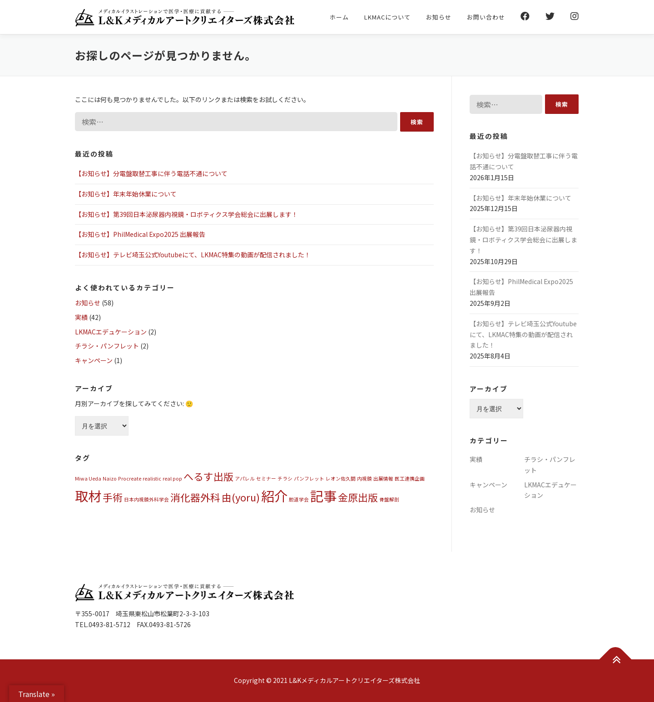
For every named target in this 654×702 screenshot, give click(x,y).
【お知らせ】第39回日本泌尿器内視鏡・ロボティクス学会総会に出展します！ (186, 214)
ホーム (339, 17)
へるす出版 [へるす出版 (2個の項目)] (208, 476)
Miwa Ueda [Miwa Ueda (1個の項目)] (88, 478)
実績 (81, 317)
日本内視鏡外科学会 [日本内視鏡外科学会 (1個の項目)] (146, 499)
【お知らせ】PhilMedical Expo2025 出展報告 (140, 234)
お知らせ (438, 17)
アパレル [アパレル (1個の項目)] (245, 478)
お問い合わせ (486, 17)
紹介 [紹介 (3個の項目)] (274, 495)
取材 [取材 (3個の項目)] (88, 495)
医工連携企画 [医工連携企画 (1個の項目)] (410, 478)
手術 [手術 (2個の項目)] (113, 497)
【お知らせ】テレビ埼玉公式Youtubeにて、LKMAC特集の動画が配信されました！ (193, 254)
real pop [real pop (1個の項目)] (172, 478)
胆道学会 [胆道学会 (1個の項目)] (299, 499)
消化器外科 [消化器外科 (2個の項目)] (195, 497)
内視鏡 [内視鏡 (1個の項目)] (364, 478)
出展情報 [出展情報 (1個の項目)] (383, 478)
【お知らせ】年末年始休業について (126, 193)
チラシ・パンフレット (107, 345)
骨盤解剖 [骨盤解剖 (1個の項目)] (389, 499)
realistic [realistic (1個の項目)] (152, 478)
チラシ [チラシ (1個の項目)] (284, 478)
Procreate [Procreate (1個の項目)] (129, 478)
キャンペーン (94, 360)
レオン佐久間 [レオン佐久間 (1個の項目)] (341, 478)
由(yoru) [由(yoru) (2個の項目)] (241, 497)
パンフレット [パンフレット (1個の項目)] (309, 478)
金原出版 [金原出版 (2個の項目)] (358, 497)
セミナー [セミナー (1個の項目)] (266, 478)
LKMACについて (387, 17)
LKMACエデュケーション (111, 331)
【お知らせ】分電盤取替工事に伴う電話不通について (151, 173)
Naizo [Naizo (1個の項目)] (110, 478)
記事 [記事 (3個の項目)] (323, 495)
